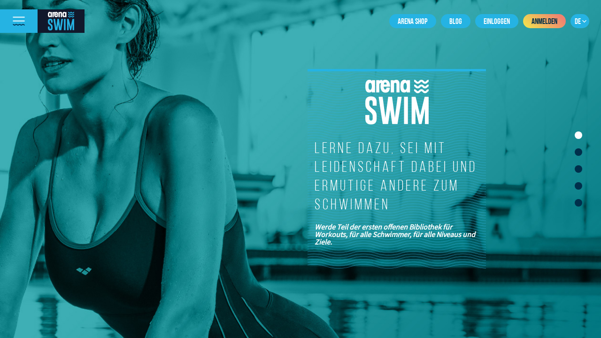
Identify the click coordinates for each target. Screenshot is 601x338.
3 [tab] (578, 169)
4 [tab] (578, 186)
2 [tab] (578, 152)
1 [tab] (578, 135)
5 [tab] (578, 203)
